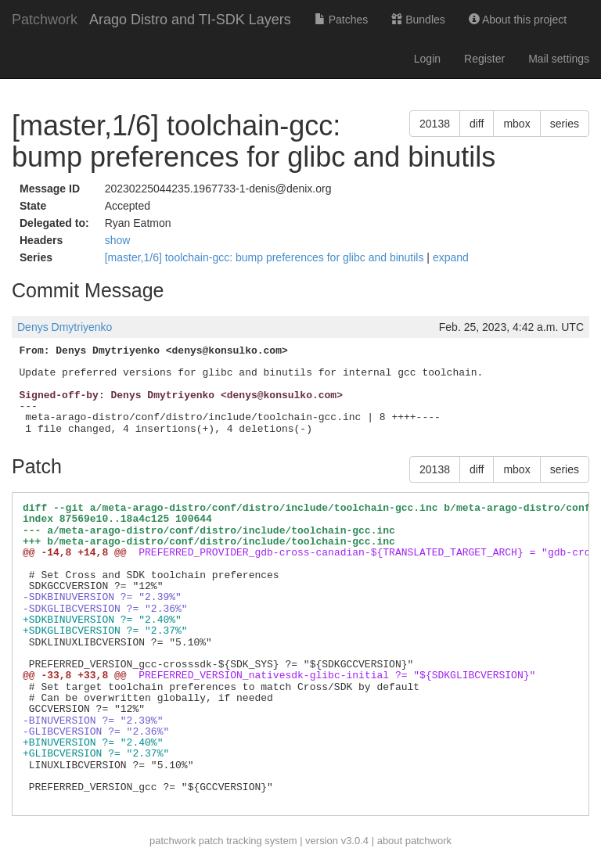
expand (451, 257)
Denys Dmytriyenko (64, 327)
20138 (434, 123)
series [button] (564, 123)
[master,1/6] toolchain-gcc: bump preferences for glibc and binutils (266, 257)
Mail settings (558, 58)
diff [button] (477, 123)
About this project (518, 19)
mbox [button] (516, 123)
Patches (341, 19)
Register (484, 58)
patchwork (172, 840)
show (118, 240)
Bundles (417, 19)
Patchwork (44, 19)
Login (427, 58)
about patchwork (414, 840)
